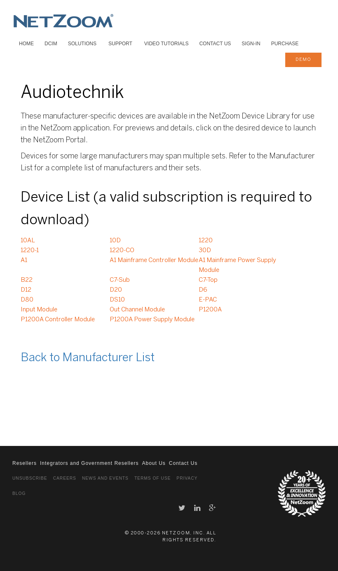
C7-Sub (120, 280)
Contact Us (215, 43)
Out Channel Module (137, 310)
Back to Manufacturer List (88, 358)
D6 (203, 290)
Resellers (24, 463)
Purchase (285, 43)
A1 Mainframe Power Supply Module (237, 265)
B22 (27, 280)
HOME (26, 43)
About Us (153, 463)
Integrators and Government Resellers (89, 463)
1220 (206, 241)
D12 (26, 290)
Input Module (39, 310)
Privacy (186, 478)
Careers (64, 478)
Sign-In (251, 43)
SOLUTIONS (82, 43)
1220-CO (122, 250)
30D (205, 250)
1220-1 (30, 250)
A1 (24, 260)
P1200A (210, 310)
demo (303, 60)
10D (115, 241)
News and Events (105, 478)
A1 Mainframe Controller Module (154, 260)
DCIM (51, 43)
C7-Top (208, 280)
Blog (19, 493)
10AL (28, 241)
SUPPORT (120, 43)
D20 (116, 290)
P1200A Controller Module (58, 320)
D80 (27, 300)
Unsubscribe (29, 478)
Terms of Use (152, 478)
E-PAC (208, 300)
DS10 (117, 300)
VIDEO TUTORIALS (166, 43)
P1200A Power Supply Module (152, 320)
